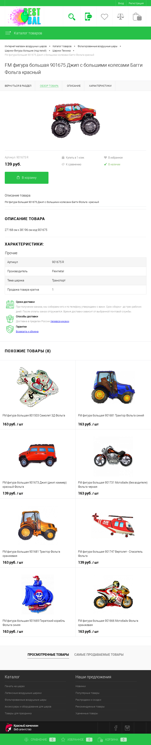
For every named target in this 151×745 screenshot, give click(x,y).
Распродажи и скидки (88, 699)
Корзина (112, 739)
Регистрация (136, 3)
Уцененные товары (87, 713)
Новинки (81, 686)
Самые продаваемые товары (99, 654)
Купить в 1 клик (72, 157)
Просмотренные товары (48, 654)
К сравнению (71, 164)
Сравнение (40, 739)
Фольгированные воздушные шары (25, 699)
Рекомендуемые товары (90, 706)
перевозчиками (59, 321)
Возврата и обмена (27, 331)
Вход (121, 3)
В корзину (27, 178)
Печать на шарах (15, 686)
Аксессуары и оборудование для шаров (28, 706)
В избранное (113, 157)
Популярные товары (88, 692)
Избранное (76, 739)
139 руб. (13, 164)
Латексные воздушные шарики (23, 692)
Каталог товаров (23, 33)
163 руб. (13, 424)
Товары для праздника (18, 713)
